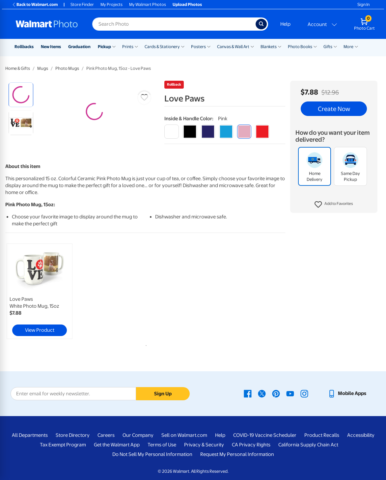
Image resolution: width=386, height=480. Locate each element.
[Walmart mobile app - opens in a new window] (347, 393)
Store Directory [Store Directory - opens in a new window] (73, 435)
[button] (334, 204)
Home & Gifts (17, 68)
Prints (127, 46)
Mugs (42, 68)
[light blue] (226, 132)
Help (285, 24)
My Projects (111, 4)
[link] (39, 291)
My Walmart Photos (147, 4)
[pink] (244, 132)
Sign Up (163, 394)
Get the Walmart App (117, 445)
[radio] (21, 94)
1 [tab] (145, 344)
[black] (190, 132)
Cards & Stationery (162, 46)
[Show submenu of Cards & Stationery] (183, 46)
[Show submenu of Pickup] (114, 46)
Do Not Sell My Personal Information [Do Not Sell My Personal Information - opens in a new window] (152, 454)
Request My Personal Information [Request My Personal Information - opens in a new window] (237, 454)
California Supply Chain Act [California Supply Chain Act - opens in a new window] (308, 445)
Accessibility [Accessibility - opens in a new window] (360, 435)
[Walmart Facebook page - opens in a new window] (248, 393)
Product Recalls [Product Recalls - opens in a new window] (321, 435)
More (348, 46)
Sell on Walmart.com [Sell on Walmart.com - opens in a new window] (184, 435)
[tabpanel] (52, 291)
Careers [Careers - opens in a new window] (106, 435)
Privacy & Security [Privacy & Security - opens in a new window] (204, 445)
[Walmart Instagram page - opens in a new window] (304, 393)
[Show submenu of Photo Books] (315, 46)
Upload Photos (187, 4)
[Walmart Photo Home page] (47, 24)
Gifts (327, 46)
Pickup (104, 46)
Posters (198, 46)
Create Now (334, 108)
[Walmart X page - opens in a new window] (262, 393)
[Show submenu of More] (356, 46)
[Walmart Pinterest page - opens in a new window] (276, 393)
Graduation (79, 46)
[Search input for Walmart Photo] (174, 24)
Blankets (269, 46)
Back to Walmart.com (35, 4)
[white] (171, 132)
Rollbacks (24, 46)
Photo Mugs (67, 68)
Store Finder (82, 4)
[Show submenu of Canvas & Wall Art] (252, 46)
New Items (51, 46)
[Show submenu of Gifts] (335, 46)
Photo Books (300, 46)
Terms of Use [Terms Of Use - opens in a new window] (162, 445)
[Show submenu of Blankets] (280, 46)
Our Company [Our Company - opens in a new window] (138, 435)
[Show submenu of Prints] (136, 46)
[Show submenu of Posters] (209, 46)
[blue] (208, 132)
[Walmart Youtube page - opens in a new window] (290, 393)
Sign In (363, 4)
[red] (262, 132)
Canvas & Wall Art (233, 46)
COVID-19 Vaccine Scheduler (264, 435)
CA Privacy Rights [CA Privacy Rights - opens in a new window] (251, 445)
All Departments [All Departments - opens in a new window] (30, 435)
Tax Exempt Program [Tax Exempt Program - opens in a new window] (63, 445)
